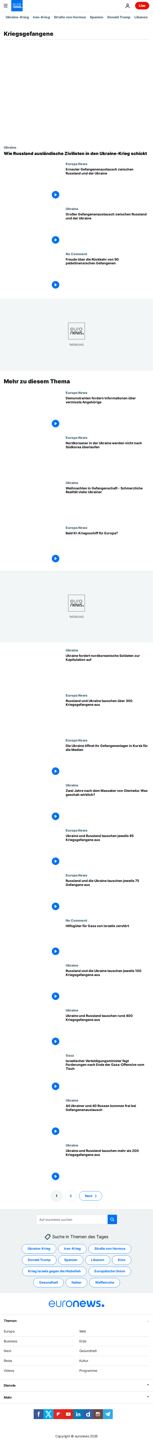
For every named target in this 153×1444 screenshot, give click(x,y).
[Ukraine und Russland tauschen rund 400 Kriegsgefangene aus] (107, 1030)
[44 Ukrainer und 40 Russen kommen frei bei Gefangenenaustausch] (107, 1121)
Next (7, 1351)
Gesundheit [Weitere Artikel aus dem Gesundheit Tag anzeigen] (48, 1282)
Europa (9, 1331)
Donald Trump (118, 17)
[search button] (112, 1219)
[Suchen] (76, 1219)
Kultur (83, 1361)
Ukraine (10, 147)
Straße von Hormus (70, 17)
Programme (88, 1371)
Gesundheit (88, 1351)
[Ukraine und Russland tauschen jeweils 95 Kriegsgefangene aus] (107, 851)
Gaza (70, 1055)
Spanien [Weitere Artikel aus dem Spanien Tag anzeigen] (70, 1260)
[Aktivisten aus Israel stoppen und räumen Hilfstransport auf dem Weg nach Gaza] (107, 941)
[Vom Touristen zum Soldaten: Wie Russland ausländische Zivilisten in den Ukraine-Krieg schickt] (76, 153)
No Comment (76, 254)
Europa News (76, 164)
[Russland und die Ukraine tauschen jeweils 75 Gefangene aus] (107, 895)
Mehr (8, 1397)
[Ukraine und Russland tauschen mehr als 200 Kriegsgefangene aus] (107, 1165)
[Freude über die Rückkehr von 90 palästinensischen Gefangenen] (107, 274)
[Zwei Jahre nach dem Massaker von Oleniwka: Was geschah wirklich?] (107, 805)
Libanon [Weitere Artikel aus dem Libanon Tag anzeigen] (97, 1260)
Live (142, 6)
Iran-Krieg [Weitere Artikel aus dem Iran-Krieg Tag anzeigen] (72, 1248)
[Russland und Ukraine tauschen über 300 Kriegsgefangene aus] (107, 716)
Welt (82, 1331)
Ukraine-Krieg (17, 17)
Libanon (141, 17)
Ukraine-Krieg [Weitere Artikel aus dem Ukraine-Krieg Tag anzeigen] (39, 1248)
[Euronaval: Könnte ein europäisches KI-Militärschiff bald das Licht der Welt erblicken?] (107, 548)
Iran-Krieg (41, 17)
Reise (8, 1361)
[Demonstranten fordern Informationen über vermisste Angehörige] (107, 413)
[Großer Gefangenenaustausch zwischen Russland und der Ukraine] (107, 229)
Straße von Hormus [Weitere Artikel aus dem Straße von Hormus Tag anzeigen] (109, 1248)
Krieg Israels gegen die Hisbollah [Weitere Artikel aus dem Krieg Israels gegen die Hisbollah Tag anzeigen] (54, 1271)
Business (10, 1341)
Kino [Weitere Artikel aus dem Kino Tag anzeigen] (121, 1260)
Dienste (10, 1385)
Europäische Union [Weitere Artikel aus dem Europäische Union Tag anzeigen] (109, 1271)
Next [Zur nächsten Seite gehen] (88, 1196)
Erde (82, 1341)
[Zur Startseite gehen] (17, 5)
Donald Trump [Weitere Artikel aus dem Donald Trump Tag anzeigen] (39, 1260)
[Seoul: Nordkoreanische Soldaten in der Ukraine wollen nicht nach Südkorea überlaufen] (107, 458)
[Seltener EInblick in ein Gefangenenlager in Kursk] (107, 761)
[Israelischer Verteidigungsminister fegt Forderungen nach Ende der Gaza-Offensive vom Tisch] (107, 1076)
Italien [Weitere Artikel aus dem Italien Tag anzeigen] (76, 1282)
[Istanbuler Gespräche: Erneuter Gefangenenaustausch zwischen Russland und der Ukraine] (107, 184)
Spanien (96, 17)
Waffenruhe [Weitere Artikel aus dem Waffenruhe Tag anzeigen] (104, 1282)
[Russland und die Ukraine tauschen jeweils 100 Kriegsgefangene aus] (107, 986)
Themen (10, 1321)
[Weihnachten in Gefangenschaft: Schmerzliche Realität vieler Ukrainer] (107, 503)
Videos (9, 1371)
